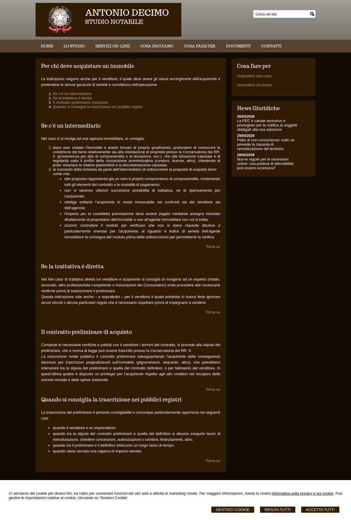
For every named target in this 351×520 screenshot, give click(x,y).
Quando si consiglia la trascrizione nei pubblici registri (98, 107)
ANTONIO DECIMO (127, 12)
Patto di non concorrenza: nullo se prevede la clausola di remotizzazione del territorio (265, 144)
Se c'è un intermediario (72, 93)
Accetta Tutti (320, 509)
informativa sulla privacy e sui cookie (303, 493)
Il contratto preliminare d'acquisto (80, 102)
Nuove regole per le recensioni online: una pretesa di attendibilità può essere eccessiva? (265, 163)
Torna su (213, 246)
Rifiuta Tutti (278, 509)
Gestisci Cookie (233, 509)
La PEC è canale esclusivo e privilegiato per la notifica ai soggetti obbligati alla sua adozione (267, 125)
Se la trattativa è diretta (72, 98)
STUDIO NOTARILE (114, 22)
